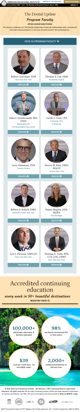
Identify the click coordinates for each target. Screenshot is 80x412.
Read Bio (23, 85)
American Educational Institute (23, 2)
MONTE (69, 394)
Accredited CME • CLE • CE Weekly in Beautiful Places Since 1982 (32, 5)
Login (75, 394)
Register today (38, 301)
